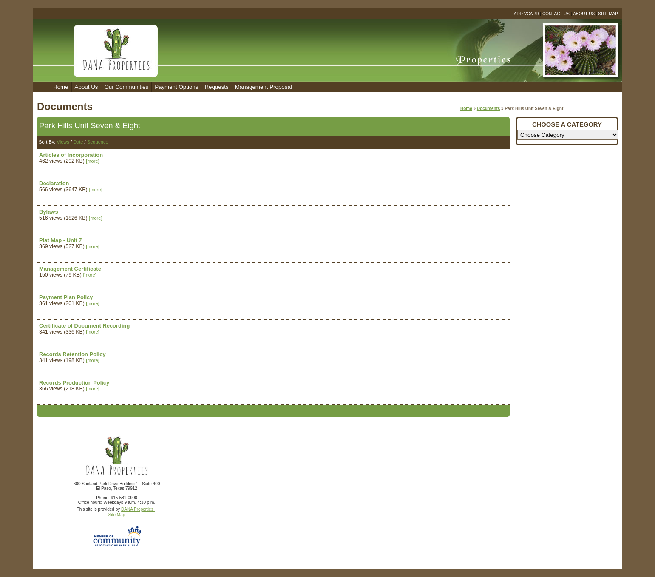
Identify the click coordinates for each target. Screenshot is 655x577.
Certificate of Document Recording (84, 325)
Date (78, 141)
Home (60, 87)
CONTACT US (556, 13)
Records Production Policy (74, 382)
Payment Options (176, 87)
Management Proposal (263, 87)
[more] (92, 161)
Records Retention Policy (72, 354)
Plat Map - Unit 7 (60, 240)
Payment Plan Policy (66, 297)
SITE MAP (608, 13)
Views (63, 141)
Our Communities (126, 87)
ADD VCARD (526, 13)
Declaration (54, 183)
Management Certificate (70, 269)
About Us (86, 87)
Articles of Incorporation (71, 155)
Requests (216, 87)
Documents (488, 108)
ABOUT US (584, 13)
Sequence (97, 141)
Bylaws (48, 212)
